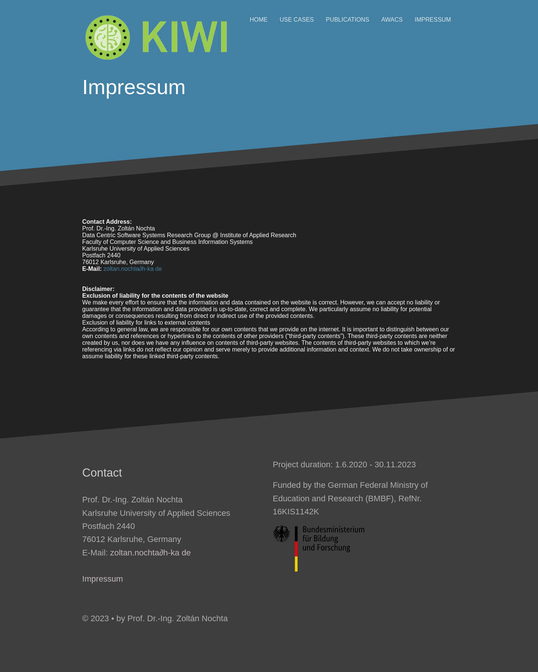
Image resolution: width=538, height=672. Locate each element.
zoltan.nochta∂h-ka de (132, 269)
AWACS (391, 19)
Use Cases (296, 19)
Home (259, 19)
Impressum (433, 19)
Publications (347, 19)
